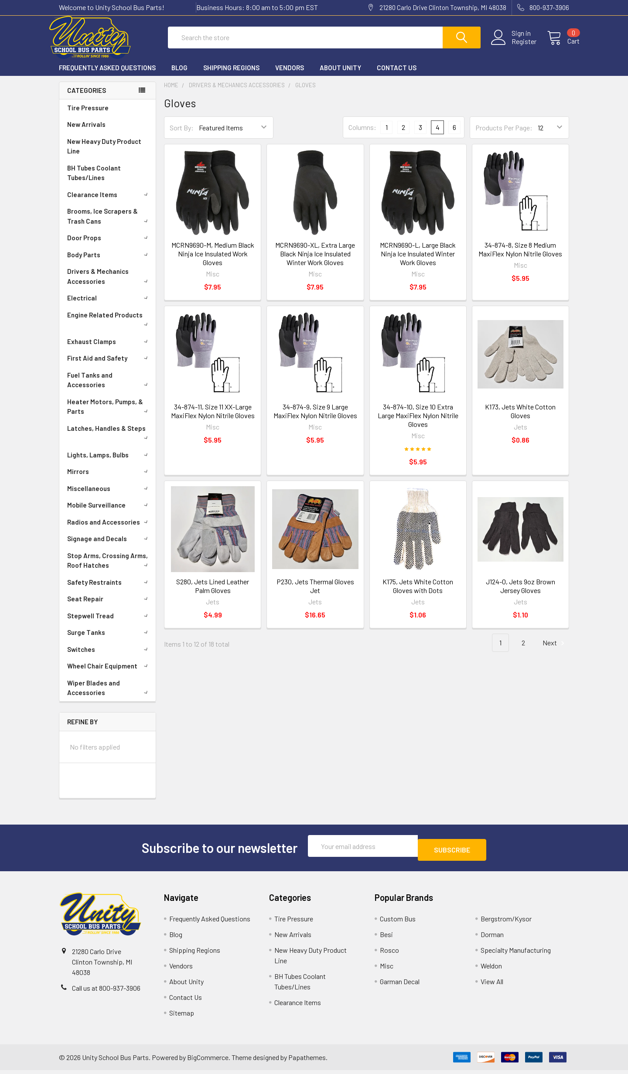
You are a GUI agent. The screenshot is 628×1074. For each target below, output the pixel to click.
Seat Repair (109, 606)
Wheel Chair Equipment (109, 674)
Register (513, 47)
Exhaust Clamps (109, 349)
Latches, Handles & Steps (109, 440)
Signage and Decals (109, 546)
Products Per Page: (503, 135)
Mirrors (109, 479)
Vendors (289, 75)
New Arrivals (86, 132)
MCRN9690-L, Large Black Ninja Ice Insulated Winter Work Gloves (418, 261)
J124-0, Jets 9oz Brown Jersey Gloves (520, 593)
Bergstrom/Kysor (506, 922)
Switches (109, 657)
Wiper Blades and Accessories (109, 696)
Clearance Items (109, 202)
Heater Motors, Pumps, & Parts (109, 414)
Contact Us (396, 75)
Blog (179, 75)
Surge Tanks (109, 640)
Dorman (492, 938)
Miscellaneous (109, 496)
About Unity (340, 75)
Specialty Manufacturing (516, 954)
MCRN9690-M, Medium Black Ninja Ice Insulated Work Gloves (212, 261)
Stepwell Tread (109, 623)
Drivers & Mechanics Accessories (109, 284)
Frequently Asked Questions (107, 75)
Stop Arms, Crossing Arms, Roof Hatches (109, 568)
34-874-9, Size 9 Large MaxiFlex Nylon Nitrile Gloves (315, 418)
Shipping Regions (231, 75)
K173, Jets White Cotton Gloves (520, 418)
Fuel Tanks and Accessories (109, 388)
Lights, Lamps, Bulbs (109, 463)
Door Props (109, 245)
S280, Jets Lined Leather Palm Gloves (212, 593)
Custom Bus (398, 922)
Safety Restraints (109, 590)
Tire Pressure (88, 115)
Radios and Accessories (109, 530)
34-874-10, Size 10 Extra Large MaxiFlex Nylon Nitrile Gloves (418, 423)
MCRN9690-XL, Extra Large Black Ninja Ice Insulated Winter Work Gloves (315, 261)
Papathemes (307, 1061)
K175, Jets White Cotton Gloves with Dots (417, 593)
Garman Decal (400, 985)
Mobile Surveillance (109, 513)
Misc (386, 969)
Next (555, 650)
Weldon (491, 969)
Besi (386, 938)
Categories (86, 98)
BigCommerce (208, 1061)
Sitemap (181, 1017)
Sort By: (182, 135)
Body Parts (109, 262)
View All (492, 985)
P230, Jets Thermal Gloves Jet (315, 593)
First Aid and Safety (109, 366)
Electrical (109, 306)
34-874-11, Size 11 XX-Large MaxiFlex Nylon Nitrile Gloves (213, 418)
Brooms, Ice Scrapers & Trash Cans (109, 224)
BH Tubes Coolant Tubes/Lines (94, 181)
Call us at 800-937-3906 (106, 992)
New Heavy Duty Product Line (104, 154)
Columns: (362, 135)
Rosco (389, 954)
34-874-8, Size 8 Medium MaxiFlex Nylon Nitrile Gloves (520, 257)
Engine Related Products (109, 326)
